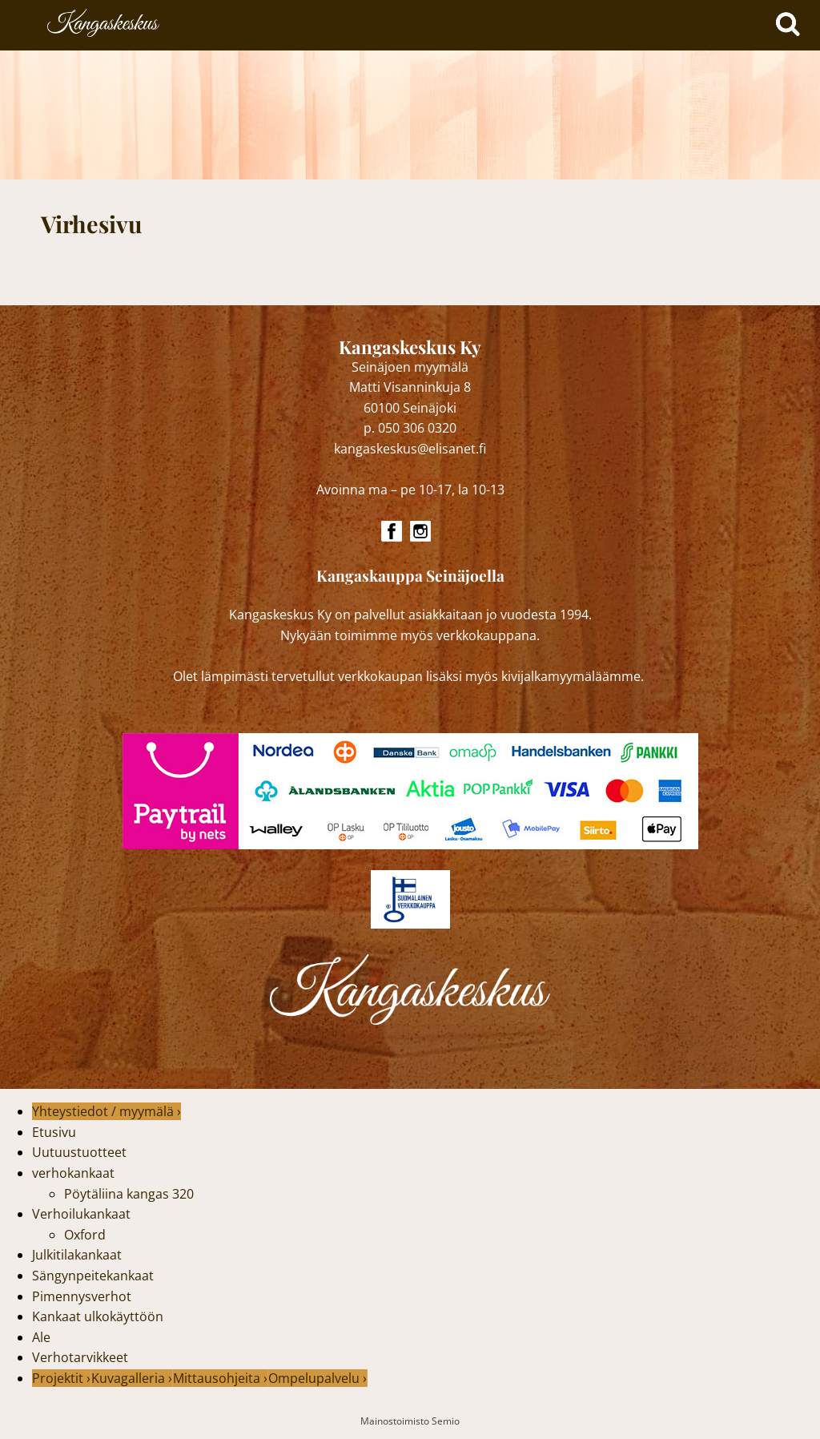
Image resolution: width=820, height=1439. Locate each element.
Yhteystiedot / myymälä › (106, 1111)
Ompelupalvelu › (317, 1378)
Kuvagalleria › (131, 1378)
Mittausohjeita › (220, 1378)
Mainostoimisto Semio (410, 1421)
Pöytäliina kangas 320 (129, 1194)
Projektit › (61, 1378)
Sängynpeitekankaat (93, 1275)
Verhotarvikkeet (80, 1357)
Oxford (85, 1235)
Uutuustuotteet (79, 1152)
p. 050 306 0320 (410, 428)
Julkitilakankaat (77, 1255)
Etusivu (54, 1132)
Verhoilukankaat (81, 1214)
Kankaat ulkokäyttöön (97, 1316)
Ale (41, 1337)
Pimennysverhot (81, 1296)
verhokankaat (73, 1173)
